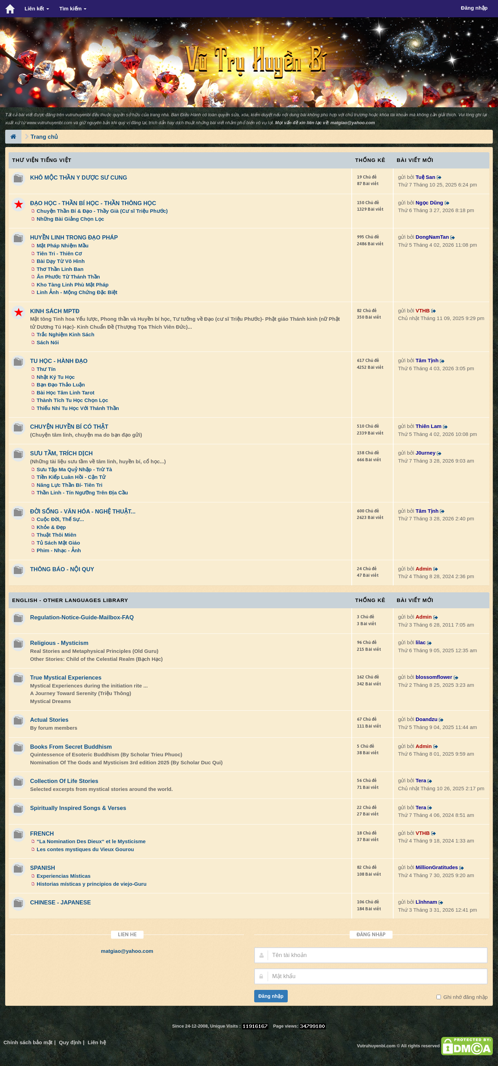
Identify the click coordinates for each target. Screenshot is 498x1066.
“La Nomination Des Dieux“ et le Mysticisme (91, 841)
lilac (421, 642)
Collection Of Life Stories (64, 781)
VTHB (423, 310)
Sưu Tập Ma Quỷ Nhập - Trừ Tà (74, 469)
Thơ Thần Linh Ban (60, 269)
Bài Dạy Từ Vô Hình (61, 261)
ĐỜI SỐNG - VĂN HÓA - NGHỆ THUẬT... (83, 511)
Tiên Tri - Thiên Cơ (59, 253)
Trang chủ (44, 137)
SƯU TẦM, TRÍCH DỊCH (61, 453)
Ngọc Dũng (429, 203)
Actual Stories (49, 720)
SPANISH (42, 868)
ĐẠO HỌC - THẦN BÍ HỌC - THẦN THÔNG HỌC (93, 203)
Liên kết (37, 8)
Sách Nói (48, 342)
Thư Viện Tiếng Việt (42, 160)
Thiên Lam (429, 426)
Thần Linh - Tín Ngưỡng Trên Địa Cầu (82, 492)
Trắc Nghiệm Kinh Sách (65, 334)
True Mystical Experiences (65, 677)
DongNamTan (432, 237)
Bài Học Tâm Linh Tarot (65, 392)
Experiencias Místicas (64, 876)
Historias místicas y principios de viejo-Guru (92, 884)
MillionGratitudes (437, 867)
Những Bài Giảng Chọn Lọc (70, 219)
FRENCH (42, 833)
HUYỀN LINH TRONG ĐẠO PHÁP (74, 237)
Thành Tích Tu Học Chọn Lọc (72, 400)
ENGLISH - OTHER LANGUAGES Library (70, 600)
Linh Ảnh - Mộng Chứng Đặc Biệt (77, 292)
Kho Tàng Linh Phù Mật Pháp (73, 285)
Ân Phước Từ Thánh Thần (68, 277)
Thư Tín (46, 369)
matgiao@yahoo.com (352, 122)
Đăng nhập (271, 996)
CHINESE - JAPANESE (60, 902)
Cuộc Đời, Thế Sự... (60, 519)
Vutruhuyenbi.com (376, 1045)
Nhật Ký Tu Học (56, 377)
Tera (421, 780)
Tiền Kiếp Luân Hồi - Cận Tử (71, 477)
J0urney (426, 453)
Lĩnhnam (426, 902)
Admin (424, 569)
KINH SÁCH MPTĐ (55, 311)
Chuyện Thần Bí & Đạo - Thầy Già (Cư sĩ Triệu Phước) (102, 211)
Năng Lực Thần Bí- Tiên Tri (69, 485)
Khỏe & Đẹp (51, 527)
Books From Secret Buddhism (71, 747)
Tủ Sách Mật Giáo (58, 543)
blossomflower (434, 677)
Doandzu (426, 719)
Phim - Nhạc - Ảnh (59, 550)
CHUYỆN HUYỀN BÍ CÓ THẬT (69, 426)
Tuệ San (425, 177)
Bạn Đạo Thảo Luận (61, 385)
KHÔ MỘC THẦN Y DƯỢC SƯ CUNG (78, 177)
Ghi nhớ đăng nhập (465, 997)
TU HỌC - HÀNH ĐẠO (58, 361)
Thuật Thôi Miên (56, 535)
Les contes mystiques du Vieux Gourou (85, 849)
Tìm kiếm (73, 8)
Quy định (70, 1042)
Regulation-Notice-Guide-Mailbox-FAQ (82, 617)
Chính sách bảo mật (28, 1042)
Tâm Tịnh (427, 360)
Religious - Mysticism (59, 643)
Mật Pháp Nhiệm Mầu (63, 245)
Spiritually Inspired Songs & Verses (78, 808)
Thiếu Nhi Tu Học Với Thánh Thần (78, 408)
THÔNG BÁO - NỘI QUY (62, 569)
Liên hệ (96, 1042)
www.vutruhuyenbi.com (49, 122)
